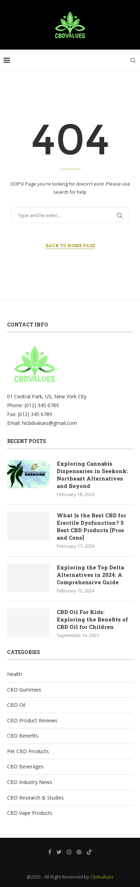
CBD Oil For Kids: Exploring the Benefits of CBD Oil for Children (92, 619)
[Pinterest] (79, 851)
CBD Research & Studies (35, 797)
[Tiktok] (89, 851)
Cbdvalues (101, 877)
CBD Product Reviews (32, 720)
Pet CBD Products (28, 751)
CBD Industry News (29, 782)
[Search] (132, 60)
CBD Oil (16, 704)
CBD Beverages (25, 766)
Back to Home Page (70, 245)
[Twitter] (59, 851)
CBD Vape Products (29, 812)
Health (14, 674)
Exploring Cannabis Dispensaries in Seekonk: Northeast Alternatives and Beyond (92, 474)
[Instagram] (69, 851)
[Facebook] (49, 851)
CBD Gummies (24, 689)
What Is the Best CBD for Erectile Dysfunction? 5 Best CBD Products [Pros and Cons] (91, 526)
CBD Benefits (22, 735)
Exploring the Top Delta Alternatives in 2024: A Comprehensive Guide (90, 575)
